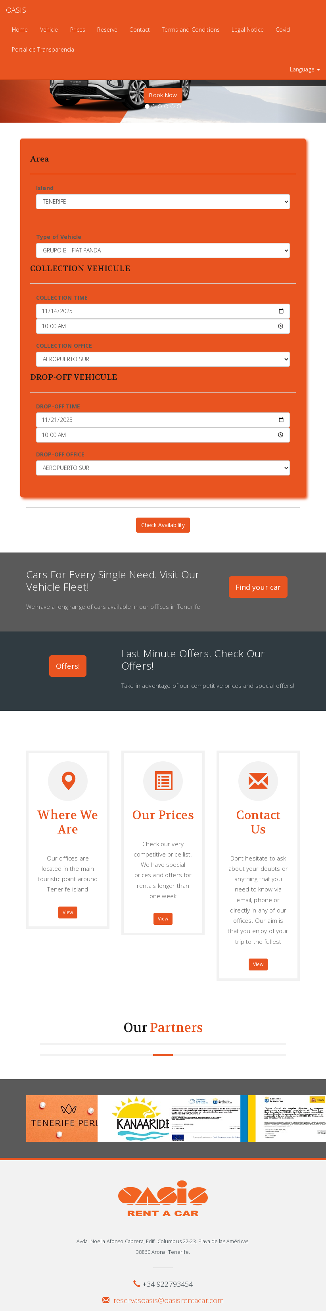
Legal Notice (248, 29)
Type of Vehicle (58, 237)
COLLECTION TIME (62, 297)
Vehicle (49, 29)
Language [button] (305, 69)
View (68, 912)
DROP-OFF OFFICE (60, 454)
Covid (283, 29)
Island (45, 188)
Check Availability (163, 525)
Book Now (163, 95)
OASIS (16, 10)
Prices (78, 29)
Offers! (68, 666)
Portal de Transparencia (43, 49)
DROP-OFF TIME (58, 406)
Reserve (107, 29)
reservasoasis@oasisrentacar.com (168, 1300)
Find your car (258, 587)
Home (20, 29)
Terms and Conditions (191, 29)
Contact (139, 29)
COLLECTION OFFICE (64, 345)
